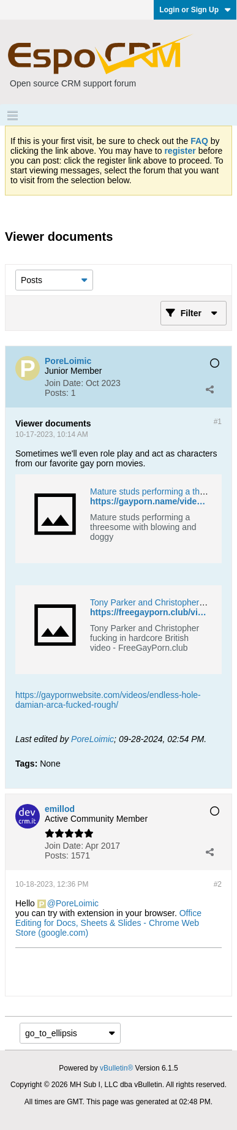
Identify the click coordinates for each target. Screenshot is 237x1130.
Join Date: (64, 383)
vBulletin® (116, 1068)
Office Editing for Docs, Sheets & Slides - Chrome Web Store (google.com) (108, 923)
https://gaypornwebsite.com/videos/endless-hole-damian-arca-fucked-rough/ (108, 700)
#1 (218, 421)
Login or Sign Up (195, 10)
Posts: (57, 393)
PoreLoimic (92, 739)
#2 (218, 884)
